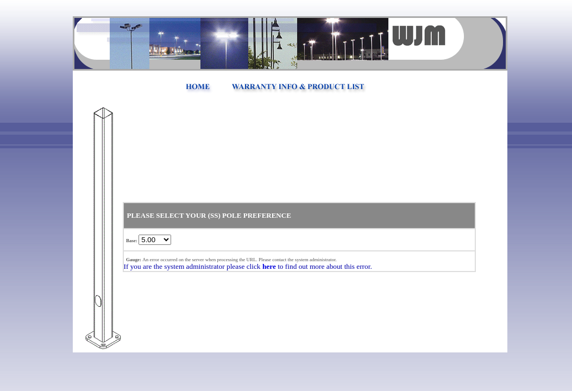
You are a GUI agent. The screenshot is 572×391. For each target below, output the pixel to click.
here (269, 266)
